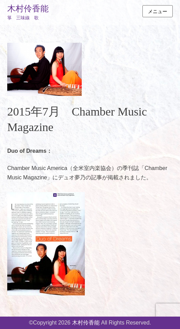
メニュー (157, 11)
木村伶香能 (28, 8)
